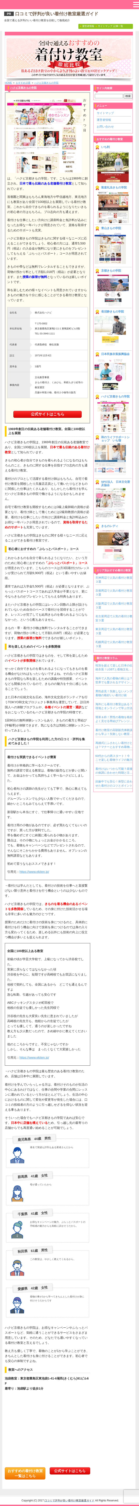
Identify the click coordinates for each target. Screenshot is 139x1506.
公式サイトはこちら (47, 414)
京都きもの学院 (111, 270)
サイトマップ (105, 113)
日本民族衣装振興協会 (115, 354)
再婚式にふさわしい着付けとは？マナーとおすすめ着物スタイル (113, 745)
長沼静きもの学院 (112, 311)
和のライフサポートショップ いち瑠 (115, 439)
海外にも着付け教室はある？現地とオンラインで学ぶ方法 (113, 706)
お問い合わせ (105, 126)
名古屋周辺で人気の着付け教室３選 (113, 618)
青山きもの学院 (111, 228)
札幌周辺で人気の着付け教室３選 (113, 644)
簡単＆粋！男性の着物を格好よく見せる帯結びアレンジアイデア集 (113, 719)
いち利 (105, 147)
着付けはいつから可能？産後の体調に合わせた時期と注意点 (113, 771)
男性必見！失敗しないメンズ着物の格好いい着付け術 (113, 693)
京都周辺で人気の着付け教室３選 (113, 592)
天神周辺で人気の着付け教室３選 (113, 579)
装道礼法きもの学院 (114, 187)
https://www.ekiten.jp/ (34, 871)
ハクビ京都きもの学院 (46, 82)
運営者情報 (104, 119)
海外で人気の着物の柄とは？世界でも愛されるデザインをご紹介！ (113, 681)
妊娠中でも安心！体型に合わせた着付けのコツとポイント (113, 783)
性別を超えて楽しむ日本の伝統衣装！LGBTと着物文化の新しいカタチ (113, 668)
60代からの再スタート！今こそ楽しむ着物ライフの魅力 (113, 757)
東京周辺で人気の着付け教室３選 (113, 631)
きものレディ (109, 526)
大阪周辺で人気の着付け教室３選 (113, 605)
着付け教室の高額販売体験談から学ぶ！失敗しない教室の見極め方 (113, 732)
